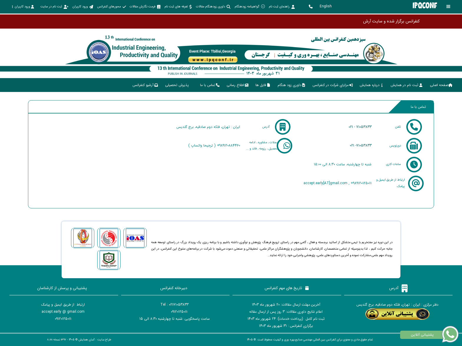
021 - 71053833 (360, 127)
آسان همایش (86, 339)
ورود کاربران (23, 6)
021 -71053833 (361, 145)
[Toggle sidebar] (448, 6)
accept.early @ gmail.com (63, 311)
